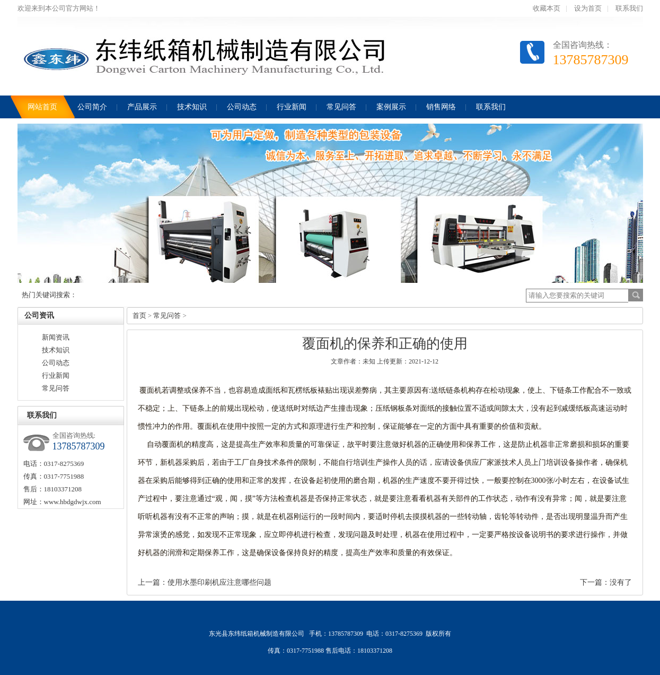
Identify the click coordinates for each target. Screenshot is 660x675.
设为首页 (588, 8)
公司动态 (55, 363)
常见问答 (55, 388)
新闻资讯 (55, 337)
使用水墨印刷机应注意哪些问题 (219, 582)
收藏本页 (546, 8)
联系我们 (629, 8)
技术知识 (55, 350)
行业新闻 (55, 375)
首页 (139, 315)
